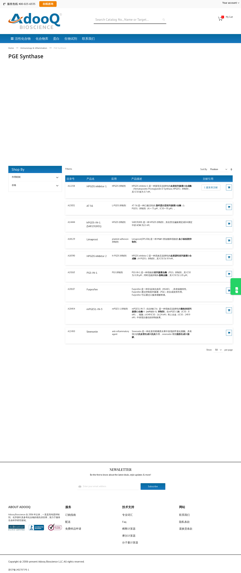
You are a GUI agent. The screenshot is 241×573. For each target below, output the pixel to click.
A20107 (71, 289)
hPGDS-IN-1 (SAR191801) (94, 224)
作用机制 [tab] (16, 177)
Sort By (203, 169)
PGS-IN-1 (92, 272)
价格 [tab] (14, 185)
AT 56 (90, 205)
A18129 (71, 239)
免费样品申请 (73, 528)
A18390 (71, 255)
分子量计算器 (130, 542)
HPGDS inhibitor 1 (97, 186)
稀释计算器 (128, 528)
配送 (68, 521)
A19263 (71, 272)
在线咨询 (48, 4)
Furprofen (92, 289)
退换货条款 (185, 528)
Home (11, 48)
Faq (124, 521)
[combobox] (130, 20)
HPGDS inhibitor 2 (97, 256)
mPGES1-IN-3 (95, 309)
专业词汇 (127, 514)
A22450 (71, 331)
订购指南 (70, 514)
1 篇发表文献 (211, 187)
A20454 (71, 308)
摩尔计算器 (128, 535)
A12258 (71, 186)
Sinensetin (92, 331)
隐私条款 (184, 521)
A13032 (71, 205)
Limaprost (92, 239)
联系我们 (184, 514)
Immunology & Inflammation (34, 48)
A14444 (71, 222)
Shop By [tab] (18, 169)
